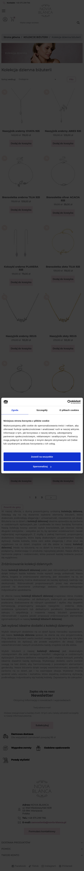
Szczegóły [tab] (42, 410)
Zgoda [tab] (14, 410)
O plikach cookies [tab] (69, 410)
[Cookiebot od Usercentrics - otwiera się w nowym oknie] (67, 402)
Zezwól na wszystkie (42, 456)
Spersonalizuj (42, 466)
